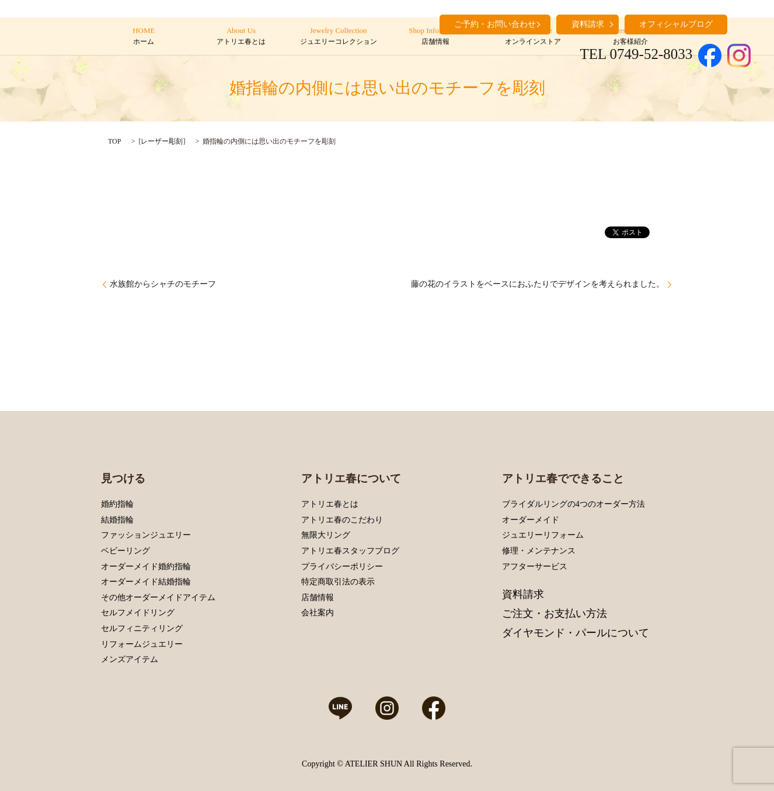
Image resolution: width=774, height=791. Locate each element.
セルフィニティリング (142, 628)
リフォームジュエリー (142, 644)
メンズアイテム (129, 659)
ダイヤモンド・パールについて (575, 633)
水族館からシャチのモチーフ (163, 284)
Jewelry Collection (338, 36)
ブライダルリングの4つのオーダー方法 (573, 504)
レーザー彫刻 (162, 141)
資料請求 (523, 594)
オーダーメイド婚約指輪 (146, 566)
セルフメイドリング (138, 612)
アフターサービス (534, 566)
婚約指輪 (117, 504)
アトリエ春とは (329, 504)
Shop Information (435, 36)
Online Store (532, 36)
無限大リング (325, 535)
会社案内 (317, 612)
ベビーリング (125, 550)
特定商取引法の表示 (338, 581)
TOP (114, 141)
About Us (240, 36)
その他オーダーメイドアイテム (158, 597)
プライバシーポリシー (342, 566)
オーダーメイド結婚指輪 (146, 581)
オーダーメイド (530, 519)
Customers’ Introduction (630, 36)
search (742, 23)
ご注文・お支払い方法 (554, 613)
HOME (143, 36)
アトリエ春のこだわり (342, 519)
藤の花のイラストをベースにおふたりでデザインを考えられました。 (537, 284)
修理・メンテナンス (539, 550)
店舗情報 (317, 597)
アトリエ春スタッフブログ (350, 550)
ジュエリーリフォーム (543, 535)
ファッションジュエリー (146, 535)
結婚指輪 (117, 519)
